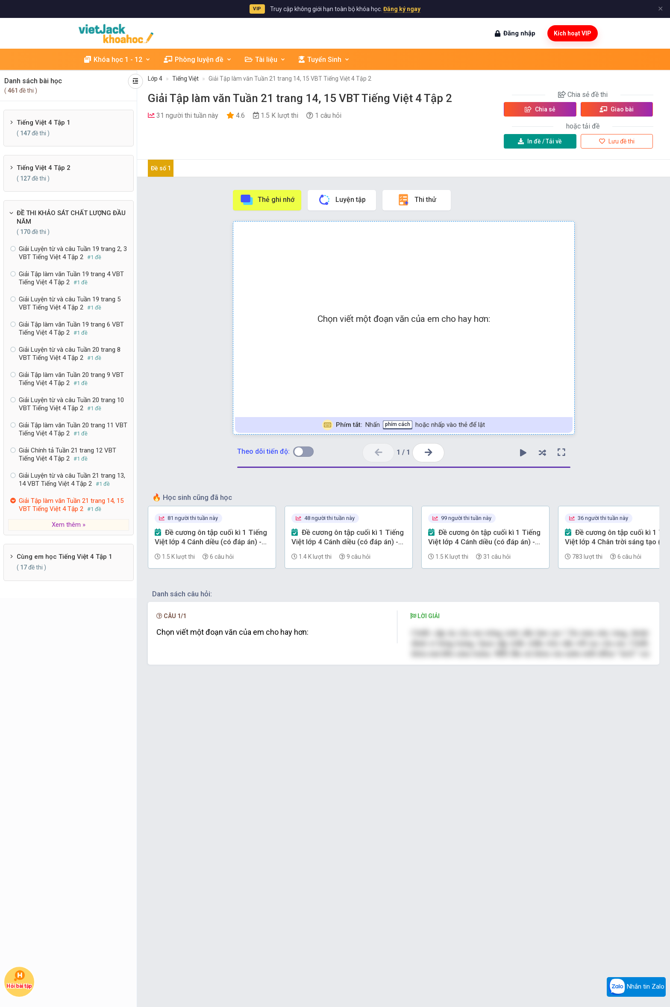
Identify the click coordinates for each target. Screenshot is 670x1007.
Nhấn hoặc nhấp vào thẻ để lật (403, 425)
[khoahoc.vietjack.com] (116, 33)
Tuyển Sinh (324, 59)
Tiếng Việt (185, 78)
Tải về (540, 141)
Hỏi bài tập (19, 979)
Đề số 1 (161, 168)
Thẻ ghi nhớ (267, 200)
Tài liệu (265, 59)
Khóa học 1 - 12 (117, 59)
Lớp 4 (155, 78)
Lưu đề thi (617, 141)
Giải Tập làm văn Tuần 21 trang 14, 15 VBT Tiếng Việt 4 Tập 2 (290, 78)
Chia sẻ (540, 109)
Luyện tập (341, 200)
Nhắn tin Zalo (636, 986)
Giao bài (616, 109)
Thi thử (416, 200)
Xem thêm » (68, 524)
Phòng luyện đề (198, 59)
